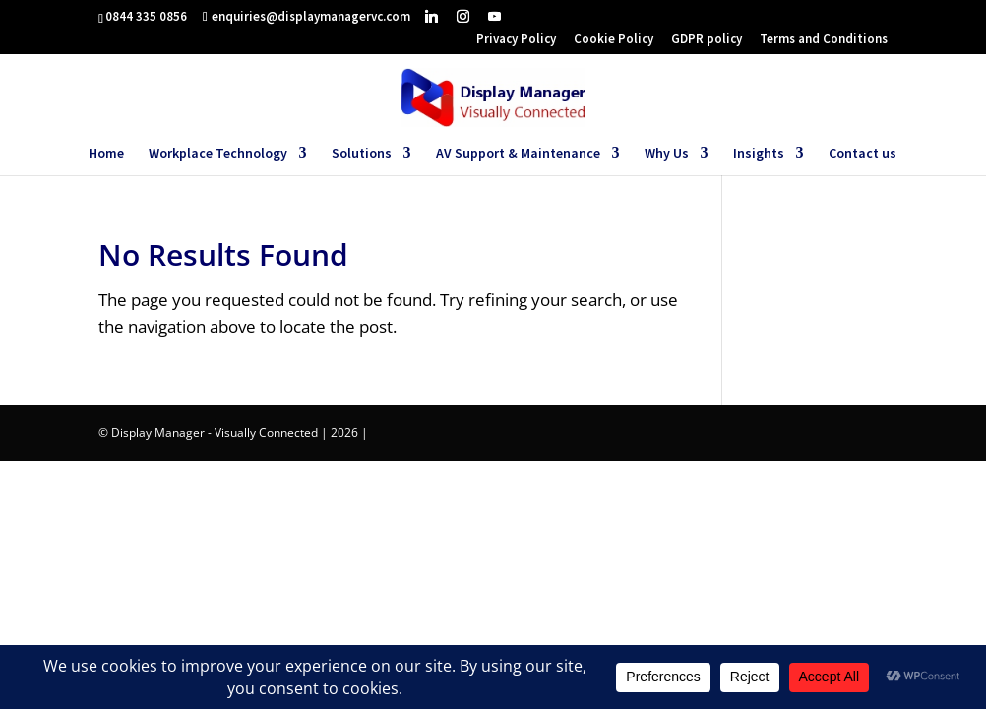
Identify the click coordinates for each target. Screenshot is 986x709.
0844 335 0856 (146, 16)
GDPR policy (706, 39)
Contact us (862, 153)
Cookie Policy (613, 39)
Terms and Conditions (824, 39)
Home (106, 153)
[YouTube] (494, 16)
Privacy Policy (516, 39)
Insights (758, 153)
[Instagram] (463, 16)
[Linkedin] (431, 16)
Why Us (667, 153)
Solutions (362, 153)
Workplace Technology (218, 153)
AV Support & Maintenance (518, 153)
